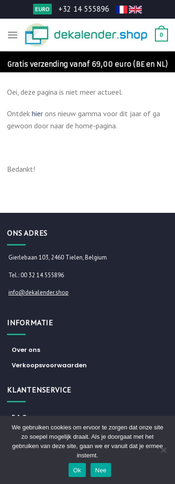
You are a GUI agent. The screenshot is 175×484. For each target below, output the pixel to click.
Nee (101, 470)
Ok (77, 470)
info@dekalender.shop (38, 292)
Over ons (26, 349)
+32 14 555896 (83, 9)
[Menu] (12, 34)
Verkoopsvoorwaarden (49, 365)
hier (37, 113)
